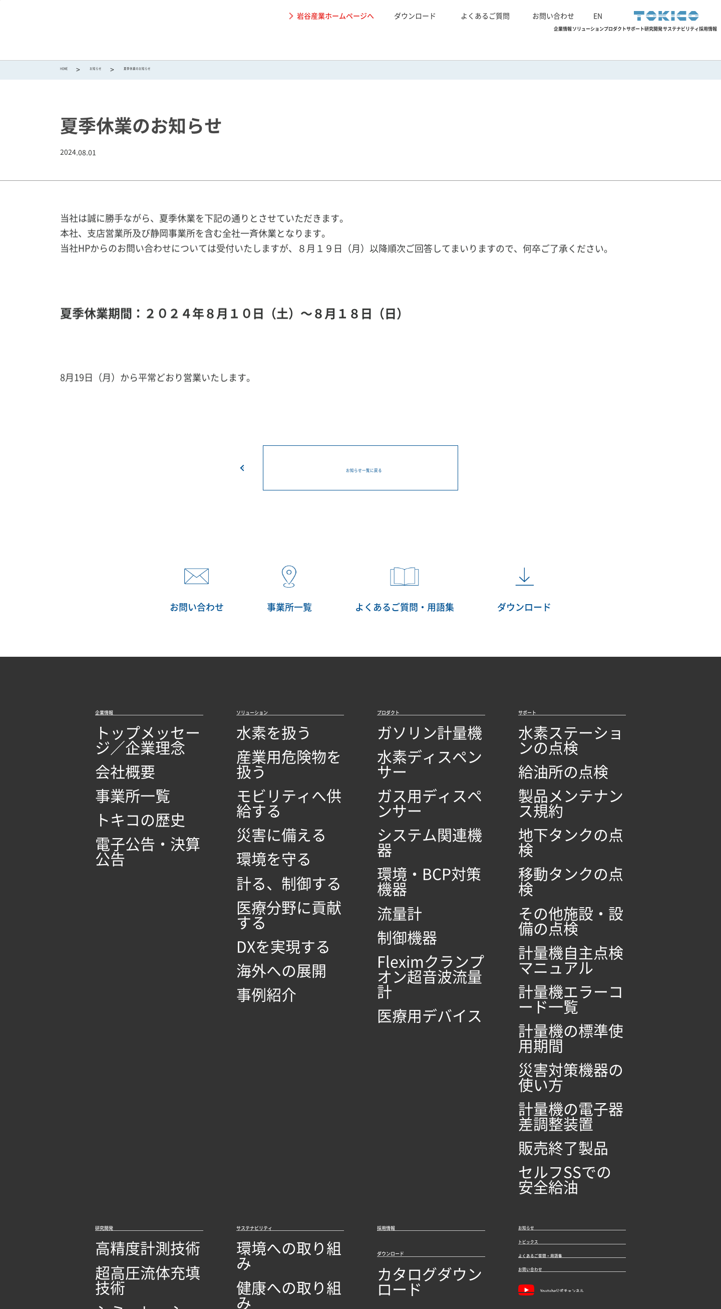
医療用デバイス (405, 911)
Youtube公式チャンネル (568, 1123)
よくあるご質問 (485, 16)
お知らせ (116, 71)
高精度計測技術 (123, 1045)
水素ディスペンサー (413, 764)
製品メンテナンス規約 (558, 783)
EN (597, 16)
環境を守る (256, 823)
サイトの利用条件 (70, 1258)
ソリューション (305, 43)
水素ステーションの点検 (562, 744)
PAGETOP (698, 683)
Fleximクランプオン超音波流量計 (429, 886)
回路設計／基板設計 (131, 1103)
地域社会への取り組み (276, 1084)
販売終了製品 (542, 958)
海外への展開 (260, 900)
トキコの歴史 (119, 803)
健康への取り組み (268, 1065)
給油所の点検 (542, 764)
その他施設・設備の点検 (562, 842)
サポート (457, 43)
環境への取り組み (268, 1045)
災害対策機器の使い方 (558, 920)
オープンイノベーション (139, 1162)
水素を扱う (256, 744)
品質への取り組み (127, 1200)
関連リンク (206, 1258)
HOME (70, 71)
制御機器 (393, 861)
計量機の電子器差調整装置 (566, 939)
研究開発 (521, 43)
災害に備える (260, 803)
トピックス (540, 1045)
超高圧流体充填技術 (131, 1065)
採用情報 (685, 43)
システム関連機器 (409, 803)
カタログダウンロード (417, 1081)
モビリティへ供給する (276, 783)
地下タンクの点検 (550, 803)
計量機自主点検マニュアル (566, 861)
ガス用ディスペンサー (417, 783)
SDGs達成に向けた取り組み (286, 1103)
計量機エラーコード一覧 (562, 881)
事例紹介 (252, 920)
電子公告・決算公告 (131, 823)
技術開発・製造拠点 (131, 1181)
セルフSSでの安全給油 (559, 978)
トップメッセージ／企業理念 (147, 744)
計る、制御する (264, 842)
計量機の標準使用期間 (558, 900)
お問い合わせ (553, 16)
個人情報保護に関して (144, 1258)
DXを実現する (261, 881)
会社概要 (111, 764)
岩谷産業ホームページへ (335, 16)
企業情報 (228, 43)
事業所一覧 (115, 783)
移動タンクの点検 (550, 823)
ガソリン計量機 (405, 744)
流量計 (389, 842)
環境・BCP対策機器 (413, 823)
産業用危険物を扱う (272, 764)
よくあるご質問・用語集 (567, 1070)
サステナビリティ (603, 43)
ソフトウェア (119, 1123)
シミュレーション (127, 1084)
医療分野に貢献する (272, 861)
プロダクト (388, 43)
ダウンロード (415, 16)
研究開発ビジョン (127, 1142)
